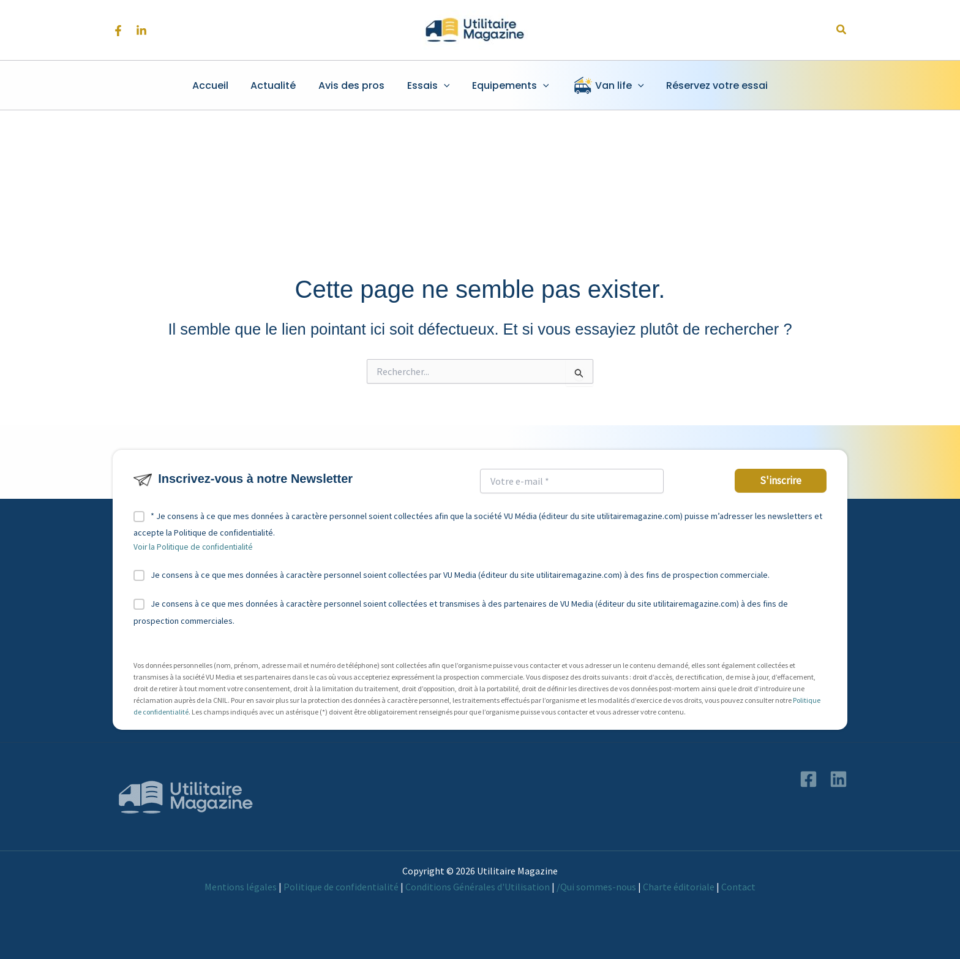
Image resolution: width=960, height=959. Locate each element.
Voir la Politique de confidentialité (193, 547)
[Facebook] (118, 30)
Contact (738, 887)
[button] (841, 30)
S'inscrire (780, 480)
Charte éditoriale (678, 887)
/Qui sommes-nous (596, 887)
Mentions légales (240, 887)
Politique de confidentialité (341, 887)
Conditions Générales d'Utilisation (477, 887)
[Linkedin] (141, 30)
